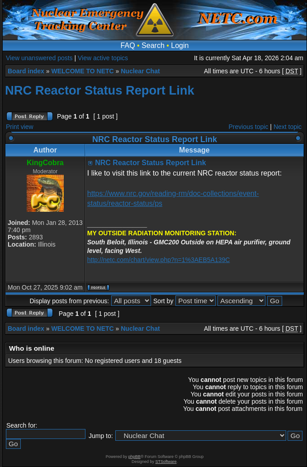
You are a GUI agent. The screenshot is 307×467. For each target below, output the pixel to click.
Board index (26, 71)
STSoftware (166, 461)
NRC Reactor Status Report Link (99, 90)
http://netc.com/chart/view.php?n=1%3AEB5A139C (158, 259)
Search (153, 45)
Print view (19, 126)
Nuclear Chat (140, 71)
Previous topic (249, 126)
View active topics (103, 58)
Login (180, 45)
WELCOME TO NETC (82, 71)
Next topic (288, 126)
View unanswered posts (39, 58)
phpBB (134, 456)
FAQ (128, 45)
